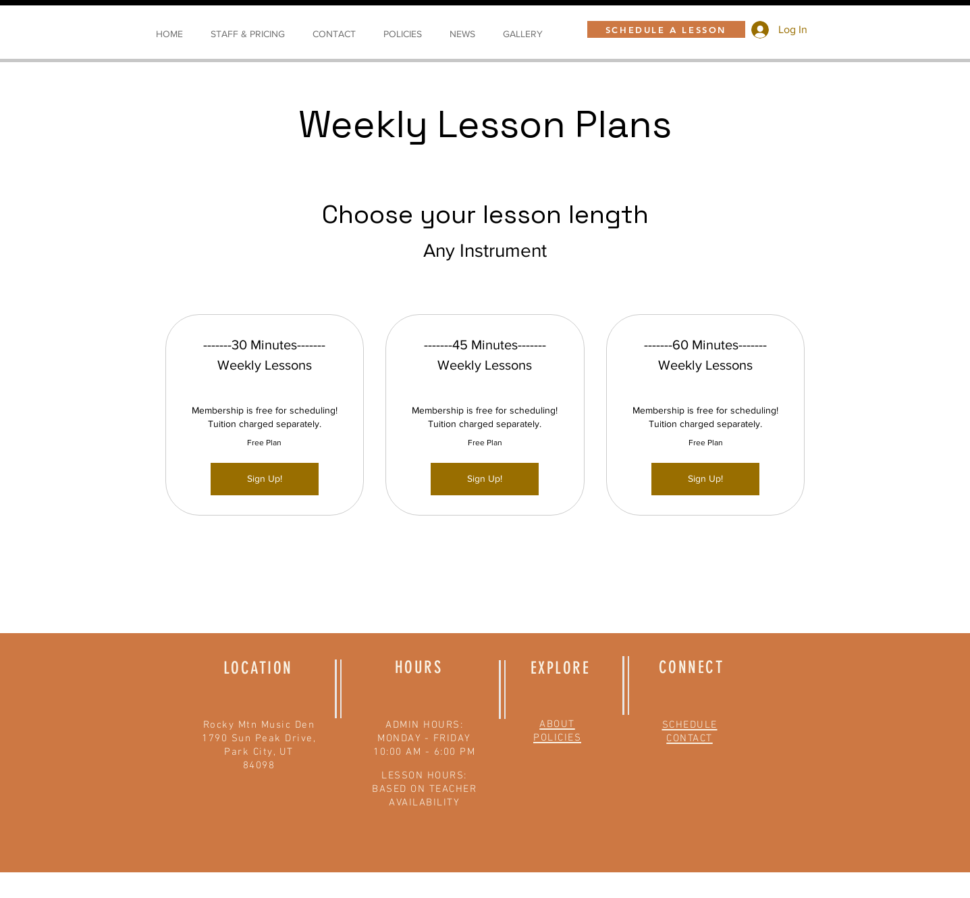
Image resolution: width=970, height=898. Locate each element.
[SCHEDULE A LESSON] (666, 29)
